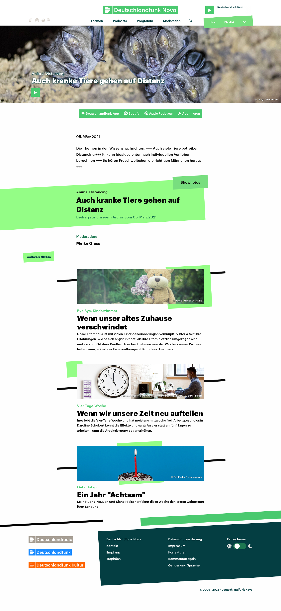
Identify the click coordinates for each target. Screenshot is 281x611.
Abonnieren (188, 113)
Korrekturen (177, 552)
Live (212, 22)
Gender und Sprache (184, 565)
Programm (145, 21)
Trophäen (113, 558)
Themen (97, 21)
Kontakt (112, 546)
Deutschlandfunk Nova (123, 539)
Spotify (132, 113)
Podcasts (120, 21)
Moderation (172, 21)
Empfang (113, 552)
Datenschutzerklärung (185, 539)
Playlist (229, 22)
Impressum (176, 546)
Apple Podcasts (158, 113)
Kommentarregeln (182, 558)
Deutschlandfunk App (100, 113)
